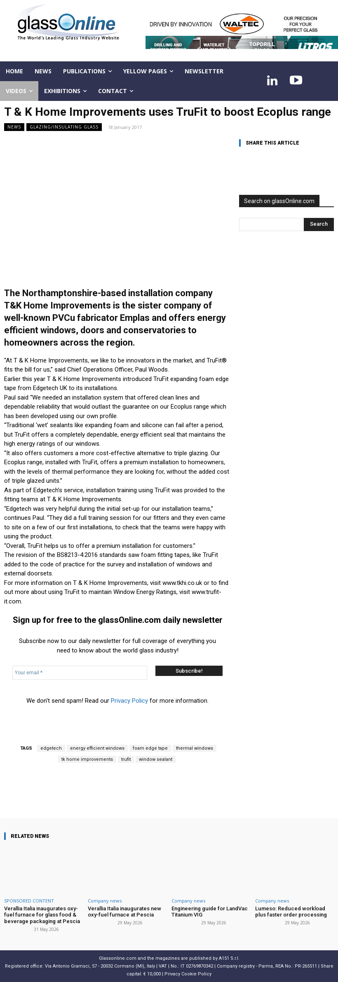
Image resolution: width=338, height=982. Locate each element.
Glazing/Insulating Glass (64, 127)
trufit (126, 759)
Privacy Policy (129, 700)
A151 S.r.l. (229, 958)
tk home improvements (87, 759)
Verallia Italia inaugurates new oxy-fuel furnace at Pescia (124, 911)
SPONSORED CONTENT (29, 900)
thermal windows (194, 748)
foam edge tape (150, 748)
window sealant (155, 759)
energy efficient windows (97, 748)
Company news (105, 900)
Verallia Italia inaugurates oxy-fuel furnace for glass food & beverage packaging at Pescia (42, 914)
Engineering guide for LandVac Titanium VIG (209, 911)
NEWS (14, 127)
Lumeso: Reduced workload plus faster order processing (290, 911)
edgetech (51, 748)
